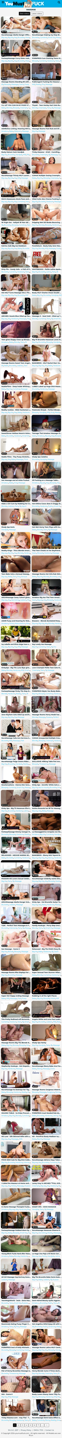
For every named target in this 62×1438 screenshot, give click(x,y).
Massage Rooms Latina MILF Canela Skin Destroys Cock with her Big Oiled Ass (47, 1347)
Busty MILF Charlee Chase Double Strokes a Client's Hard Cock (47, 293)
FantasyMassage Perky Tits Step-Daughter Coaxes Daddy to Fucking (16, 691)
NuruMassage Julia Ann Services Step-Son (16, 738)
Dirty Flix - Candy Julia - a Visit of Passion (16, 269)
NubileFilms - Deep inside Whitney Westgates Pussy (16, 386)
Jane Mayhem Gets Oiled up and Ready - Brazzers (16, 715)
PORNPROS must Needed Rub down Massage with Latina (47, 1113)
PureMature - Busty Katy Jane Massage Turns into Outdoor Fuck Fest (47, 246)
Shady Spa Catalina (40, 457)
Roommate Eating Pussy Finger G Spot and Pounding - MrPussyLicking (16, 1324)
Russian (49, 717)
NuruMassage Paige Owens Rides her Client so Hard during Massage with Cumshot (16, 761)
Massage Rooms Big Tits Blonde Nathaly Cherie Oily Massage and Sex (16, 1043)
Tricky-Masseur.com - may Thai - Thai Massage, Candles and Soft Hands (16, 1418)
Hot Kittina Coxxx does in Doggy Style (47, 504)
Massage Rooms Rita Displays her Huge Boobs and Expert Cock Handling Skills (16, 972)
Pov (43, 84)
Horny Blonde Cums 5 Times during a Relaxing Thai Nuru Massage (47, 1371)
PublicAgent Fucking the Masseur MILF (47, 82)
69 (2, 84)
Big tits (10, 37)
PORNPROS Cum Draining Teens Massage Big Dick (47, 58)
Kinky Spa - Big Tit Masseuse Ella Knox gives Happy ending (16, 808)
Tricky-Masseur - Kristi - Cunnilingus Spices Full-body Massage (47, 152)
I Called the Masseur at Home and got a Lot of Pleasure (16, 1183)
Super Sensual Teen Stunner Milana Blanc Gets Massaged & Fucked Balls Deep (47, 972)
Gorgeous (50, 1092)
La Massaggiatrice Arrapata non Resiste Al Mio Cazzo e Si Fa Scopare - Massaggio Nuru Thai (47, 832)
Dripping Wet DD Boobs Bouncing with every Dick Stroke (47, 222)
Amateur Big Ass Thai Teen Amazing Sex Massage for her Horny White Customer (47, 597)
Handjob (19, 155)
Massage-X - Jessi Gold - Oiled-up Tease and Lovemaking (47, 316)
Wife (20, 1139)
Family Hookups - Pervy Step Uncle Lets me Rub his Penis (47, 926)
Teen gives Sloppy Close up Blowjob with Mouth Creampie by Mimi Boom (16, 340)
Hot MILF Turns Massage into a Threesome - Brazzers (16, 293)
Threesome (43, 764)
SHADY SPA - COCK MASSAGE (44, 1207)
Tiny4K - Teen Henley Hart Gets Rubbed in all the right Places (47, 105)
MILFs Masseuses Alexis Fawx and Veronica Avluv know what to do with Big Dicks (16, 199)
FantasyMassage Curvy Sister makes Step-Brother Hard (16, 58)
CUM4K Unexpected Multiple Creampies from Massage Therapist (47, 738)
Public (50, 506)
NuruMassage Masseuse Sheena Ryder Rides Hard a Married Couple (47, 1230)
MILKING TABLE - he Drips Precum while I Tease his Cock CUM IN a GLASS (16, 1113)
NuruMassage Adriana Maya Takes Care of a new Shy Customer (47, 1160)
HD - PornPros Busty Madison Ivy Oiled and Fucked (47, 1136)
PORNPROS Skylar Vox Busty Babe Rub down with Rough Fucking (47, 691)
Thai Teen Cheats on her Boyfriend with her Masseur (47, 551)
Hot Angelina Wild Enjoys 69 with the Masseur (47, 1324)
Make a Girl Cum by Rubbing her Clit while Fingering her (16, 504)
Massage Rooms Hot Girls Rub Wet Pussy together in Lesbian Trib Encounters (47, 574)
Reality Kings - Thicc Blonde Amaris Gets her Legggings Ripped (16, 551)
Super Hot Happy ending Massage (15, 996)
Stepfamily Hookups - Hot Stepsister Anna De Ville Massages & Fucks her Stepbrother (16, 1066)
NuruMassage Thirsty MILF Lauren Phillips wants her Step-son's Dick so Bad (16, 176)
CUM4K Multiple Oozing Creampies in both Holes (47, 176)
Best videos (24, 14)
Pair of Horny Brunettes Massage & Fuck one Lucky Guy (16, 1371)
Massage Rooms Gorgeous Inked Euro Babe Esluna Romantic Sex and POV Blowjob (47, 1090)
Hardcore (29, 37)
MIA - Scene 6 (6, 1394)
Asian (34, 436)
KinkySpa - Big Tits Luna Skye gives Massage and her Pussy (16, 668)
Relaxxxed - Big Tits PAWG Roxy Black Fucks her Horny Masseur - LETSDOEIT (47, 949)
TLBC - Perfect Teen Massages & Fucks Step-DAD (16, 926)
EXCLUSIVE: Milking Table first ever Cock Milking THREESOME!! (47, 761)
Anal (52, 412)
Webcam (17, 131)
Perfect (56, 717)
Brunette (21, 37)
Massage (28, 61)
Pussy (27, 84)
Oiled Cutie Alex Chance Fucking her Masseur (47, 199)
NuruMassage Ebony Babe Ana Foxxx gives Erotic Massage (47, 1066)
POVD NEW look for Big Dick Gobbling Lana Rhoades (16, 1160)
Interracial (13, 928)
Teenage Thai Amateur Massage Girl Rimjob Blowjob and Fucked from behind (47, 433)
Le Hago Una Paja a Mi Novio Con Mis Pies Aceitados (47, 1254)
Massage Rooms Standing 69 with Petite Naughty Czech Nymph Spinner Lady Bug (16, 82)
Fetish (11, 623)
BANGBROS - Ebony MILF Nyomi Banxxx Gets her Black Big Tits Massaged (47, 855)
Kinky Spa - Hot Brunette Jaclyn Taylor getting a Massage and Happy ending (47, 902)
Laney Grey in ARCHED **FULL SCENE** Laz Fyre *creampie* (47, 1183)
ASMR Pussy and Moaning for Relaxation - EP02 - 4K (16, 621)
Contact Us (49, 1430)
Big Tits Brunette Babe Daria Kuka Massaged (47, 1277)
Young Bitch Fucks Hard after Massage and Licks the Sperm (16, 1254)
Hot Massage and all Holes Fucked (15, 480)
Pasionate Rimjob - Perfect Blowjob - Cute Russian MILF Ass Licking (47, 410)
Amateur (4, 131)
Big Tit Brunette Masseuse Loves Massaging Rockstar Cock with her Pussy (47, 340)
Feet (22, 741)
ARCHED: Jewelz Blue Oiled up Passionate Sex (16, 316)
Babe (3, 108)
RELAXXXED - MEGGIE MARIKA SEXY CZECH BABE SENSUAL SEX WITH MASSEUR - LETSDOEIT (16, 855)
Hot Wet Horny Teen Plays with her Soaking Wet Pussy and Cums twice (47, 527)
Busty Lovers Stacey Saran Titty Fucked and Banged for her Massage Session (47, 1394)
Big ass (4, 37)
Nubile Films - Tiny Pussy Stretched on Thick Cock (16, 457)
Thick (26, 459)
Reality (38, 84)
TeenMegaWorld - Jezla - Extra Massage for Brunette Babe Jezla (16, 1301)
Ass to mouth (43, 787)
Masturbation (20, 623)
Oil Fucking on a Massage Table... (45, 480)
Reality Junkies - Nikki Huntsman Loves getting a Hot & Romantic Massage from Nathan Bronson (16, 410)
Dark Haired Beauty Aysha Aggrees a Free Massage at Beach (47, 1301)
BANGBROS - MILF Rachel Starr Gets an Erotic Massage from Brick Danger (47, 363)
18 (60, 61)
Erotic (52, 1069)
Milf (33, 84)
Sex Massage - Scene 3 (10, 949)
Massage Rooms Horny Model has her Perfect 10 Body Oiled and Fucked (47, 715)
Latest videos (37, 14)
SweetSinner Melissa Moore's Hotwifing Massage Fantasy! (16, 433)
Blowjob (35, 61)
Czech (21, 84)
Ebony (50, 858)
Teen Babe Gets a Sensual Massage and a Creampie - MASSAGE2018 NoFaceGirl (16, 574)
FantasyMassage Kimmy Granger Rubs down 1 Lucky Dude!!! (16, 832)
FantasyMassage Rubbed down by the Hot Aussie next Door (16, 1230)
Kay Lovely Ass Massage (42, 644)
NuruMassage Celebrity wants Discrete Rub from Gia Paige (47, 879)
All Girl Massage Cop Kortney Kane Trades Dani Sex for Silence (16, 1277)
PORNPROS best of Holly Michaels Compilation (16, 1347)
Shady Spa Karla (8, 527)
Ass (15, 37)
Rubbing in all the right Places (44, 996)
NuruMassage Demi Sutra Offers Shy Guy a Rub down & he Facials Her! (47, 1418)
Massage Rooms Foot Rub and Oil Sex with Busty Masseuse (47, 129)
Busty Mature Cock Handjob (12, 152)
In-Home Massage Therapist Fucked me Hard (16, 1207)
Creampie (23, 108)
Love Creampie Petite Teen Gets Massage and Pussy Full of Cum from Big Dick (47, 668)
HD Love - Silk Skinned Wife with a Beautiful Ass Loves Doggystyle (16, 1136)
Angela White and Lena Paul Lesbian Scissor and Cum (47, 1019)
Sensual (24, 577)
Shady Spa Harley (39, 1043)
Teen (57, 61)
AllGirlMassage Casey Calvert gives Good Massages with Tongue (16, 597)
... (42, 1425)
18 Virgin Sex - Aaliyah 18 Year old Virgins (16, 222)
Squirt (24, 506)
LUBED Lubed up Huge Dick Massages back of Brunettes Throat (47, 386)
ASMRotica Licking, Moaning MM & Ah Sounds (16, 129)
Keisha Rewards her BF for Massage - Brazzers (47, 808)
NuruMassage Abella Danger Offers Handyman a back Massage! (16, 35)
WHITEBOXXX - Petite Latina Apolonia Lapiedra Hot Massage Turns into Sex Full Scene (47, 269)
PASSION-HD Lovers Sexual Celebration (16, 879)
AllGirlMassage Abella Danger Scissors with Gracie (16, 902)
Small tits (51, 37)
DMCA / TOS (38, 1430)
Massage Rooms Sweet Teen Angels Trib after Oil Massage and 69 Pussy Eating (16, 363)
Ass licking (15, 600)
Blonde (9, 108)
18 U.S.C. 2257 (13, 1430)
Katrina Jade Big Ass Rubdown (13, 246)
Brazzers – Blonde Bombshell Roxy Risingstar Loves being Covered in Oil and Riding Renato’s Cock (47, 621)
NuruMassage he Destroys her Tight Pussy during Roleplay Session (16, 1090)
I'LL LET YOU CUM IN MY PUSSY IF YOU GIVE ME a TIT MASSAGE (16, 105)
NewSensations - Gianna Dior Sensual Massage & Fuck (16, 785)
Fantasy (31, 1233)
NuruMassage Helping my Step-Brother (47, 35)
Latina (48, 272)
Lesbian (20, 366)
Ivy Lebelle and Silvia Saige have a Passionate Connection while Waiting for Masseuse (16, 644)
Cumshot (43, 37)
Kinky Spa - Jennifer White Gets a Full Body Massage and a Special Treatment (47, 785)
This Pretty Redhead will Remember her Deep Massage (16, 1019)
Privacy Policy (26, 1430)
